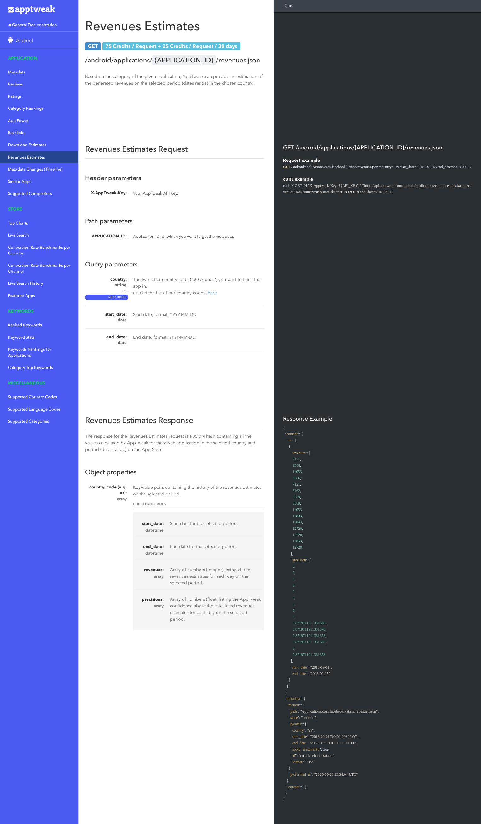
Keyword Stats (21, 337)
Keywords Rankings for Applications (29, 352)
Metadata (17, 72)
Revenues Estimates (26, 157)
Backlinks (16, 132)
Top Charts (18, 223)
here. (213, 292)
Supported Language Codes (34, 409)
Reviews (15, 84)
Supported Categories (28, 421)
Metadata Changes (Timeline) (35, 169)
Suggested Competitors (30, 193)
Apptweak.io (39, 9)
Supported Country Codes (32, 396)
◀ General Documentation (32, 24)
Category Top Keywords (30, 367)
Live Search (18, 235)
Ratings (15, 96)
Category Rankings (25, 108)
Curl (289, 5)
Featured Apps (21, 295)
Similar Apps (19, 181)
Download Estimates (27, 145)
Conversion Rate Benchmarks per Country (39, 250)
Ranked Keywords (25, 325)
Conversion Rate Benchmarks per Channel (39, 268)
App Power (18, 120)
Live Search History (25, 283)
